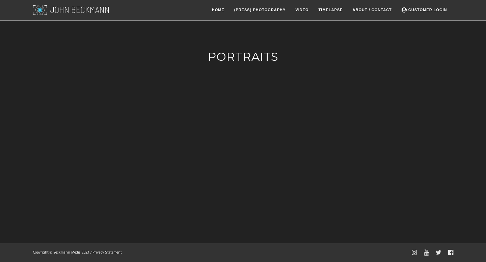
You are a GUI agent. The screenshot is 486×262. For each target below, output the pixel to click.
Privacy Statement (107, 253)
